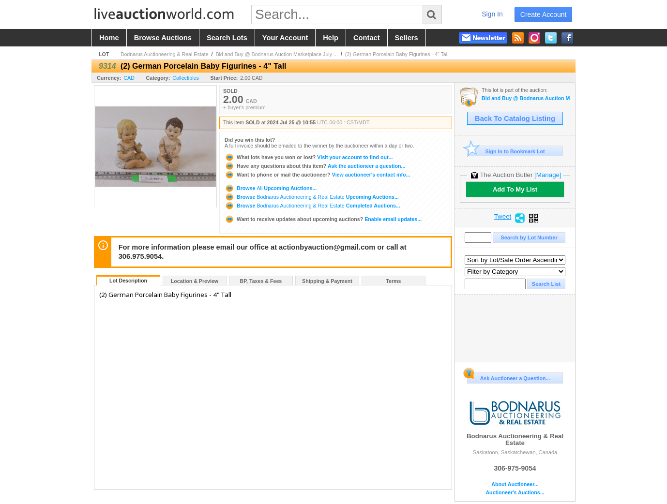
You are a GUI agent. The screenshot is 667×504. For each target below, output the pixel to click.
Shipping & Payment (327, 281)
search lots (227, 38)
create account (543, 14)
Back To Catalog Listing (515, 118)
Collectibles (185, 78)
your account (285, 38)
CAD (129, 78)
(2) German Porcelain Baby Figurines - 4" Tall (397, 54)
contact (366, 38)
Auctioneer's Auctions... (514, 492)
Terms (393, 281)
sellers (406, 38)
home (109, 38)
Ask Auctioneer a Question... (508, 376)
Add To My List (515, 189)
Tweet (503, 216)
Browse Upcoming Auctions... (271, 188)
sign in (492, 14)
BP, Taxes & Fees (261, 281)
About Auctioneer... (514, 484)
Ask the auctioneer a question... (315, 166)
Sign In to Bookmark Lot (506, 151)
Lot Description (128, 280)
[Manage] (547, 174)
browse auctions (163, 38)
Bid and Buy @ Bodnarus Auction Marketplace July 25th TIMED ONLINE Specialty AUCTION (526, 98)
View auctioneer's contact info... (317, 175)
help (330, 38)
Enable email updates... (323, 219)
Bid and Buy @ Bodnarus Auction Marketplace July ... (276, 54)
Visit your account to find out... (309, 157)
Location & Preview (194, 281)
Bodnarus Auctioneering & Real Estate (164, 54)
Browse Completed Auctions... (312, 205)
